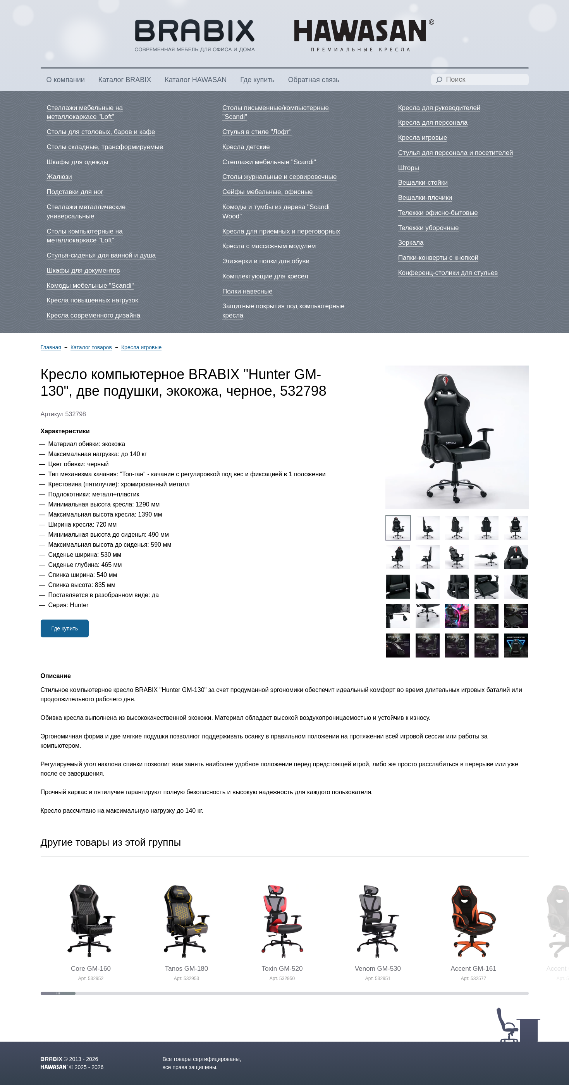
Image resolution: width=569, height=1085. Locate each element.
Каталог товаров (91, 347)
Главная (51, 347)
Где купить (65, 628)
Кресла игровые (141, 347)
